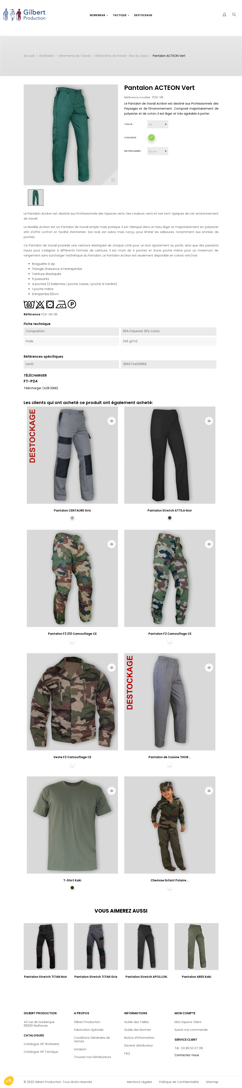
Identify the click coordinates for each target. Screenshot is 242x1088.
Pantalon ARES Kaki (196, 977)
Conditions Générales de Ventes (92, 1040)
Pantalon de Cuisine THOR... (170, 757)
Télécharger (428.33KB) (41, 388)
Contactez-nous (187, 1055)
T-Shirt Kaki (72, 880)
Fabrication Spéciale (89, 1030)
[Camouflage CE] (72, 641)
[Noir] (169, 517)
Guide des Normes (137, 1030)
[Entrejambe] (157, 151)
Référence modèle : (137, 97)
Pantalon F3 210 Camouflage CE (72, 634)
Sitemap (212, 1082)
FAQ (127, 1053)
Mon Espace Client (188, 1022)
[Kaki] (72, 887)
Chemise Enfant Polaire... (170, 880)
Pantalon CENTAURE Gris (72, 510)
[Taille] (157, 124)
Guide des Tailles (136, 1022)
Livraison (80, 1049)
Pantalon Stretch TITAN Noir (45, 977)
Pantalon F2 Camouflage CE (169, 634)
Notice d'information (139, 1038)
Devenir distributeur (138, 1045)
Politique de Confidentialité (179, 1082)
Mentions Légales (139, 1082)
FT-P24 (31, 381)
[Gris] (72, 517)
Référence (32, 314)
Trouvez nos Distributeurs (92, 1057)
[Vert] (151, 137)
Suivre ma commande (191, 1030)
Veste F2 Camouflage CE (72, 757)
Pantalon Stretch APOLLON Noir (146, 977)
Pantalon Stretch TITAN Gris (95, 977)
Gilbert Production (87, 1022)
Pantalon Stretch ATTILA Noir (170, 510)
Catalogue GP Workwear (41, 1044)
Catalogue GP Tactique (41, 1052)
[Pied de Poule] (169, 764)
